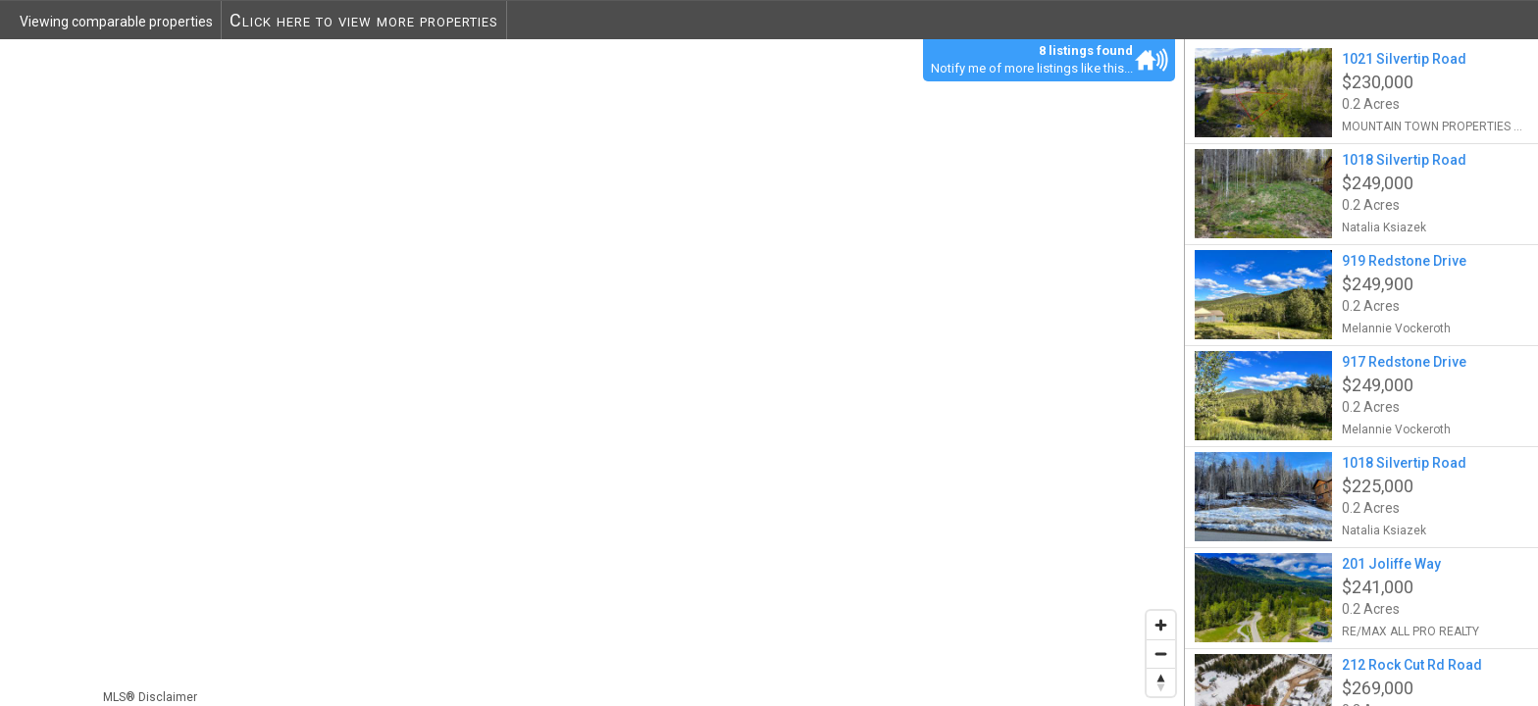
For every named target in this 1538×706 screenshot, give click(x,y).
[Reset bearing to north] (1161, 682)
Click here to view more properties (364, 20)
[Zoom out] (1161, 653)
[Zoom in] (1161, 625)
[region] (592, 372)
